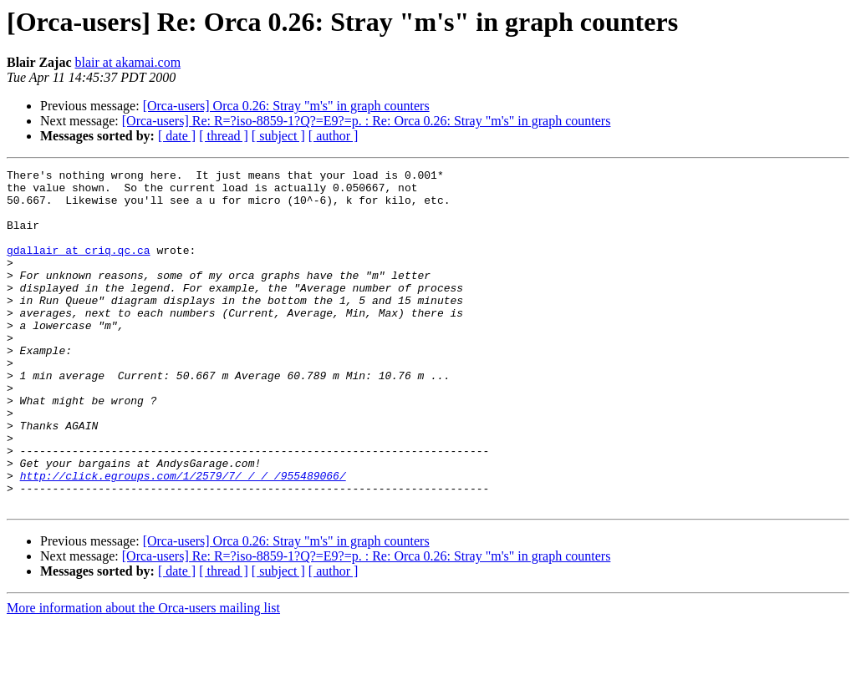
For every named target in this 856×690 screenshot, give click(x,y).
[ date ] (177, 136)
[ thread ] (223, 136)
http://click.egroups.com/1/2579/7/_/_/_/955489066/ (183, 537)
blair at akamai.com (127, 62)
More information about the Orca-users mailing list (143, 675)
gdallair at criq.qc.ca (78, 267)
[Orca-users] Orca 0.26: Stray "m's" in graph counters (286, 106)
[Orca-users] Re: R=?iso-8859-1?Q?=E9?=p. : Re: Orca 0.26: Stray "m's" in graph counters (366, 121)
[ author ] (333, 136)
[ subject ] (278, 136)
